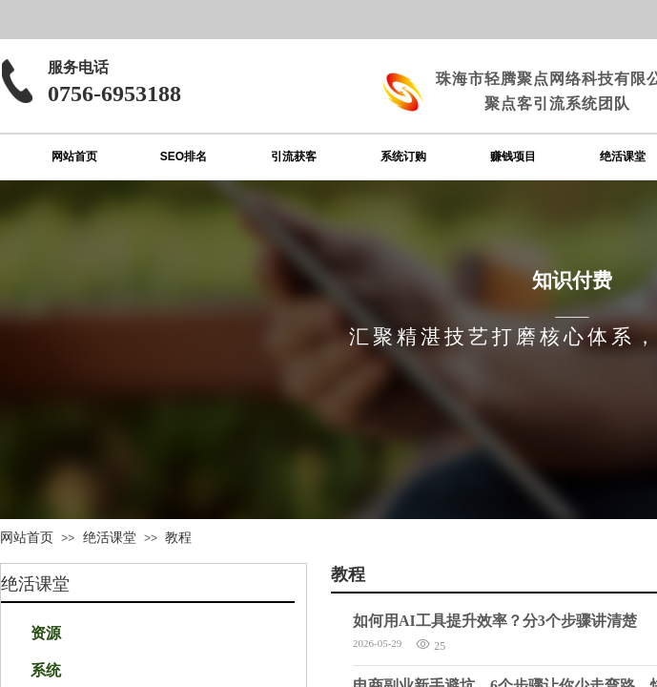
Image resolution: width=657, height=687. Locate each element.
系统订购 (403, 156)
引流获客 (294, 156)
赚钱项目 (513, 156)
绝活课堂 (109, 537)
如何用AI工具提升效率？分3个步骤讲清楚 (495, 621)
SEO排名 (183, 156)
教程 (178, 537)
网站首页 (74, 156)
